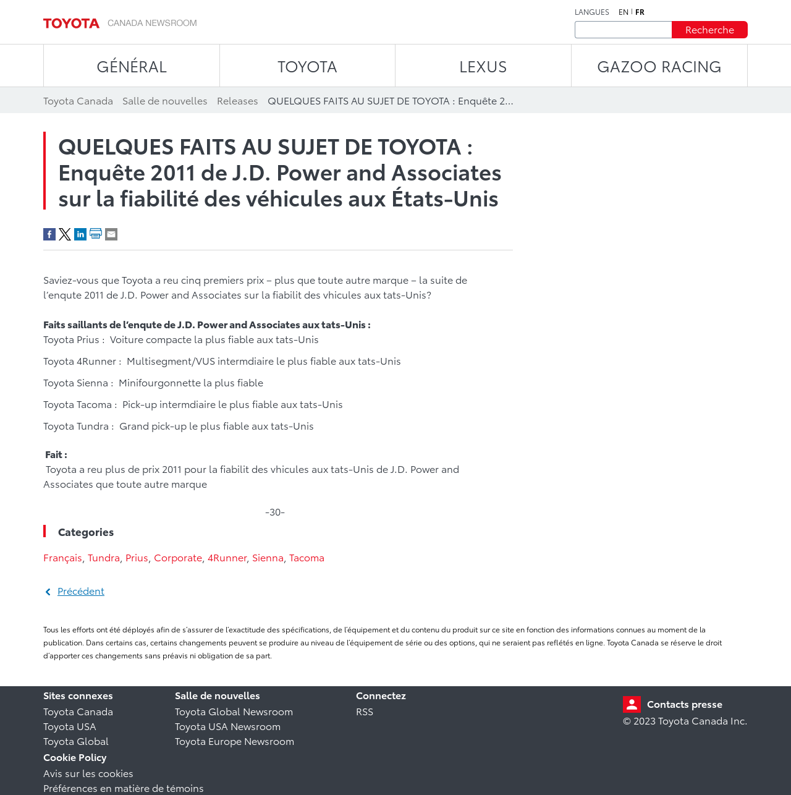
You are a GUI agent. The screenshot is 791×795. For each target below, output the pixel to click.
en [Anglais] (623, 12)
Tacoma (306, 557)
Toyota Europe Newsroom (234, 740)
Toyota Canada (78, 711)
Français (62, 557)
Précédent (80, 590)
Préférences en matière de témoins (123, 787)
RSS (364, 711)
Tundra (104, 557)
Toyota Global (76, 740)
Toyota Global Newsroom (234, 711)
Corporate (178, 557)
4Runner (227, 557)
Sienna (268, 557)
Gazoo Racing (659, 65)
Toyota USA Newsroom (228, 725)
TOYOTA (307, 65)
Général (131, 65)
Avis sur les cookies (88, 772)
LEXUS (483, 65)
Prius (136, 557)
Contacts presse (684, 703)
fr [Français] (640, 12)
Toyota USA (69, 725)
